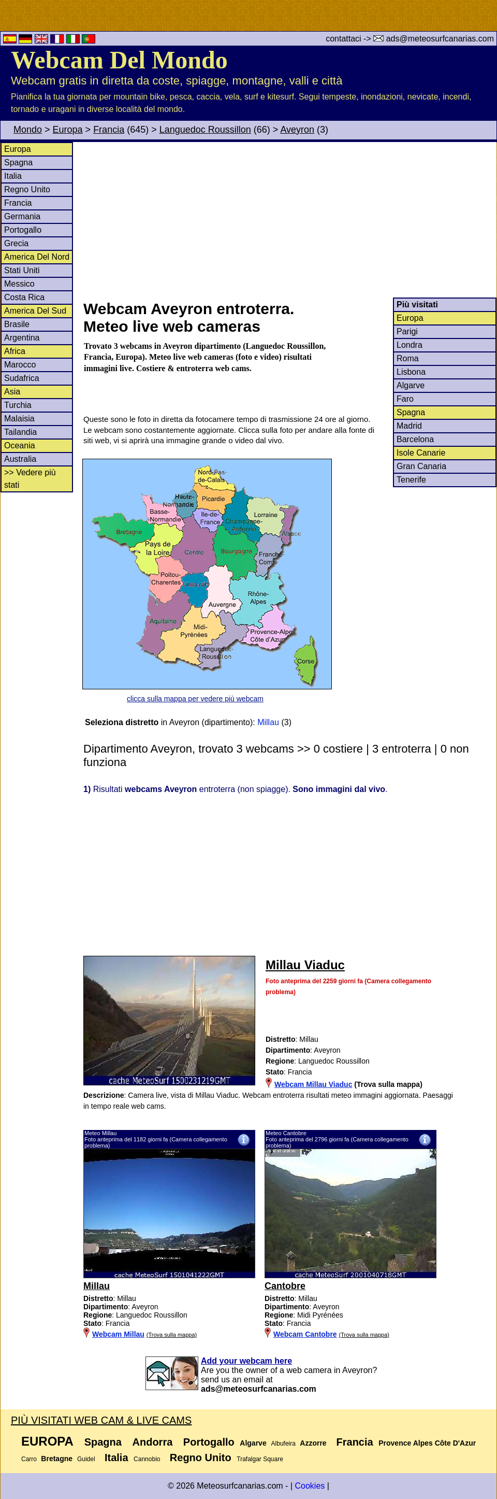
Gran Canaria (421, 466)
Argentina (22, 337)
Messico (19, 283)
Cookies (310, 1485)
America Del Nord (36, 256)
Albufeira (283, 1443)
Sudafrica (21, 378)
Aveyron (297, 129)
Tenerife (411, 479)
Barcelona (415, 439)
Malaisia (19, 418)
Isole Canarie (421, 452)
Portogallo (22, 229)
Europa (68, 129)
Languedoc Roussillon (205, 129)
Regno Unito (27, 189)
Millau (268, 722)
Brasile (17, 324)
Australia (20, 459)
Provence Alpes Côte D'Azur (427, 1443)
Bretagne (56, 1458)
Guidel (86, 1459)
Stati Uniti (21, 270)
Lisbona (411, 371)
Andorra (153, 1442)
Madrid (409, 425)
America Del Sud (35, 310)
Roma (408, 358)
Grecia (16, 243)
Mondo (27, 129)
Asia (12, 391)
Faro (405, 398)
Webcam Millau (118, 1334)
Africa (14, 351)
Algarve (411, 385)
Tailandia (20, 432)
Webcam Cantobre (305, 1334)
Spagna (18, 162)
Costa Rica (24, 297)
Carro (29, 1459)
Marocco (20, 364)
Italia (13, 176)
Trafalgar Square (260, 1459)
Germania (22, 216)
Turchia (18, 405)
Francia (108, 129)
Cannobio (147, 1459)
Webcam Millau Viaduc (313, 1084)
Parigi (407, 331)
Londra (409, 345)
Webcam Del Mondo (119, 60)
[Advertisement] (289, 219)
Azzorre (313, 1443)
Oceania (19, 445)
